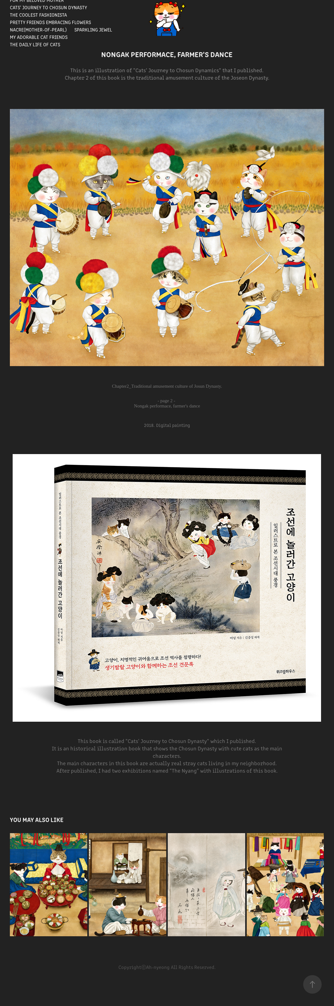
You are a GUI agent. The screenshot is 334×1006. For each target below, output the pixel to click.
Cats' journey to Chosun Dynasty (48, 7)
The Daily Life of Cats (35, 44)
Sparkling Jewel (93, 29)
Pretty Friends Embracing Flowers (50, 22)
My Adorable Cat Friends (39, 37)
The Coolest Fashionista (38, 14)
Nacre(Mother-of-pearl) (38, 29)
